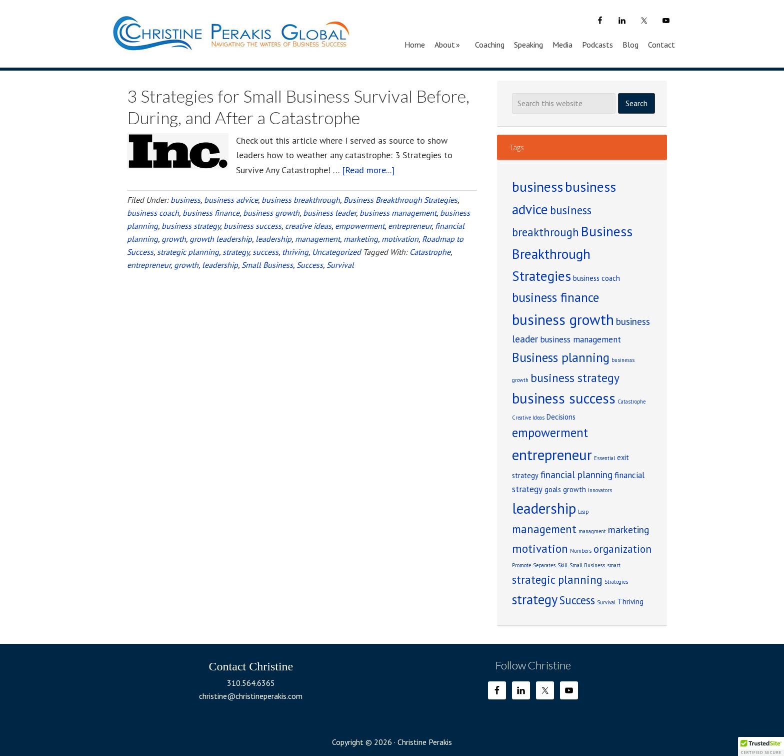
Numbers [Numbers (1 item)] (581, 550)
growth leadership (221, 239)
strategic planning (188, 252)
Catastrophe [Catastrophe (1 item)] (632, 401)
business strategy (191, 226)
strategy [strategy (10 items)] (535, 599)
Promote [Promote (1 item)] (521, 565)
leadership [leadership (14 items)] (544, 508)
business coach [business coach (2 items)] (596, 278)
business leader (329, 213)
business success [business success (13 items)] (564, 398)
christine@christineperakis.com (250, 696)
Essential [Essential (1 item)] (604, 458)
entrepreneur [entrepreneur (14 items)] (552, 454)
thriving (295, 252)
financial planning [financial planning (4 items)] (576, 475)
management (317, 239)
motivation (400, 239)
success (265, 252)
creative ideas (308, 226)
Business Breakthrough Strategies (401, 200)
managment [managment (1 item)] (592, 531)
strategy (235, 252)
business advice (231, 200)
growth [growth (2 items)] (574, 489)
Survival (340, 265)
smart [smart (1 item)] (613, 565)
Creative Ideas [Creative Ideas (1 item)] (528, 417)
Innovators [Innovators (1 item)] (600, 490)
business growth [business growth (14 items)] (563, 319)
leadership (274, 239)
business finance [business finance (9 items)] (555, 297)
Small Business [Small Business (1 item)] (587, 565)
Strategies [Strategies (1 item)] (616, 581)
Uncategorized (336, 252)
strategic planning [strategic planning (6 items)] (557, 579)
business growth (271, 213)
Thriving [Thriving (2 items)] (631, 601)
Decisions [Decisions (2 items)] (561, 417)
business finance (211, 213)
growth (174, 239)
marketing (361, 239)
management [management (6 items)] (544, 529)
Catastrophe (430, 252)
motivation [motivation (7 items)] (540, 548)
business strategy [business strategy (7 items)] (575, 377)
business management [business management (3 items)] (580, 339)
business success (253, 226)
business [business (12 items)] (537, 187)
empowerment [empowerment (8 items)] (550, 433)
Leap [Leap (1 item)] (583, 511)
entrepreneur (410, 226)
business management (398, 213)
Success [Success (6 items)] (577, 600)
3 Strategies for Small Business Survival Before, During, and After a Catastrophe (298, 107)
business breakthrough (301, 200)
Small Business (267, 265)
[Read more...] (368, 170)
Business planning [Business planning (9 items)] (561, 357)
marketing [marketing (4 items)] (628, 530)
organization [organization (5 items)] (623, 549)
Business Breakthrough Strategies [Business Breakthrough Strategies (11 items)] (572, 253)
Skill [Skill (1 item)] (563, 565)
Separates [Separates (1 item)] (544, 565)
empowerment (359, 226)
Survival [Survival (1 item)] (606, 602)
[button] (761, 746)
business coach (153, 213)
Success (309, 265)
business (185, 200)
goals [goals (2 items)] (552, 489)
